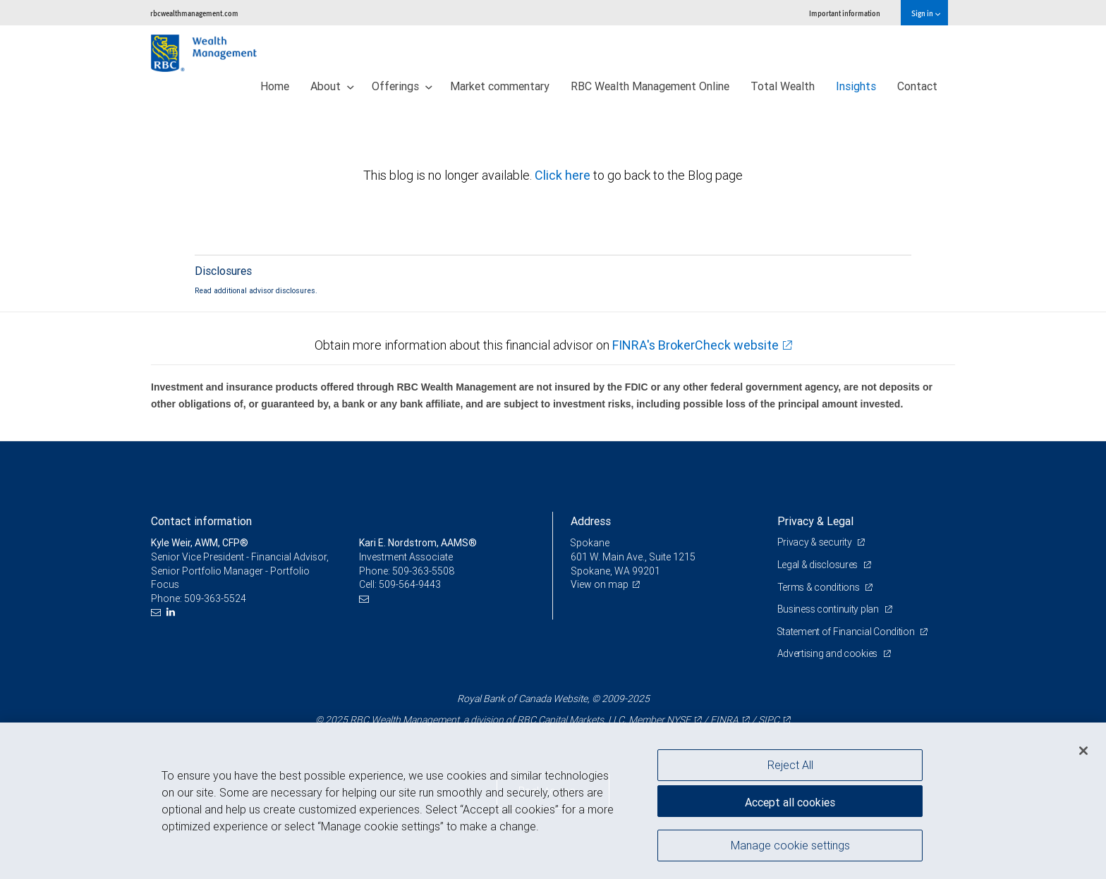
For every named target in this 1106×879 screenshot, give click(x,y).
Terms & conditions (819, 587)
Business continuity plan (829, 609)
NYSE (679, 719)
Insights (856, 86)
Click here (564, 175)
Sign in (925, 13)
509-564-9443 (410, 584)
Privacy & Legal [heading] (815, 521)
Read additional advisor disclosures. (256, 290)
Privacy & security (815, 542)
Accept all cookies (790, 801)
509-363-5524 (215, 598)
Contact (917, 86)
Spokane (590, 542)
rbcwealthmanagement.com (194, 13)
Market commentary (499, 86)
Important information (844, 13)
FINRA (724, 719)
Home (274, 86)
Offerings (402, 86)
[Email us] (157, 612)
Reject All (790, 765)
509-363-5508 (423, 571)
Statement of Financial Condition (847, 631)
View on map (599, 584)
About (332, 86)
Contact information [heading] (201, 521)
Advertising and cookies (828, 653)
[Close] (1083, 750)
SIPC (768, 719)
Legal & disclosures (818, 564)
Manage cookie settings (790, 846)
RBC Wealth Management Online (650, 86)
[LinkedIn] (172, 612)
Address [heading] (591, 521)
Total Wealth (782, 86)
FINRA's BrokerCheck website (695, 345)
